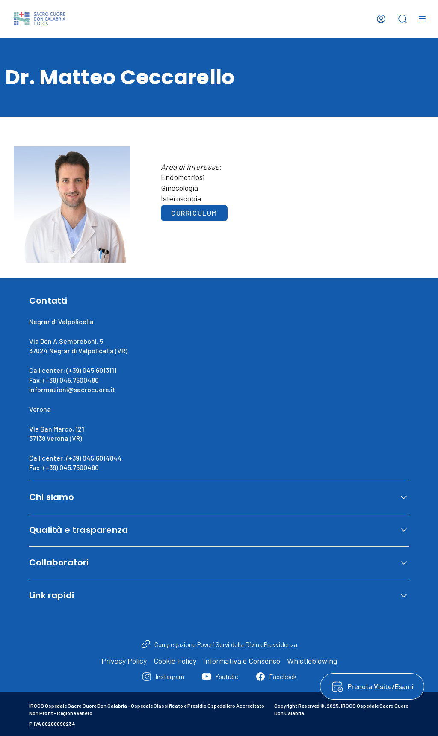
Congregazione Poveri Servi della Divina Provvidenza (225, 644)
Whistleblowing (312, 660)
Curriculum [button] (194, 213)
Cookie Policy (175, 660)
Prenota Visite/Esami (381, 686)
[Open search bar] (402, 18)
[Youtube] (219, 676)
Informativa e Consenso (241, 660)
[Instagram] (163, 676)
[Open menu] (422, 18)
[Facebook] (275, 676)
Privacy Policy (124, 660)
